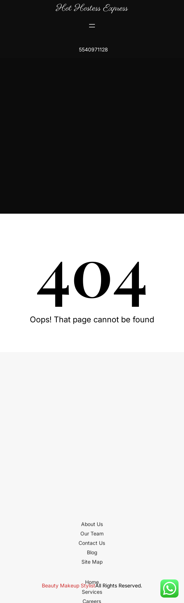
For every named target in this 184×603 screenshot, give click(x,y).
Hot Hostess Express (92, 8)
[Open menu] (92, 25)
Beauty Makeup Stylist (68, 585)
